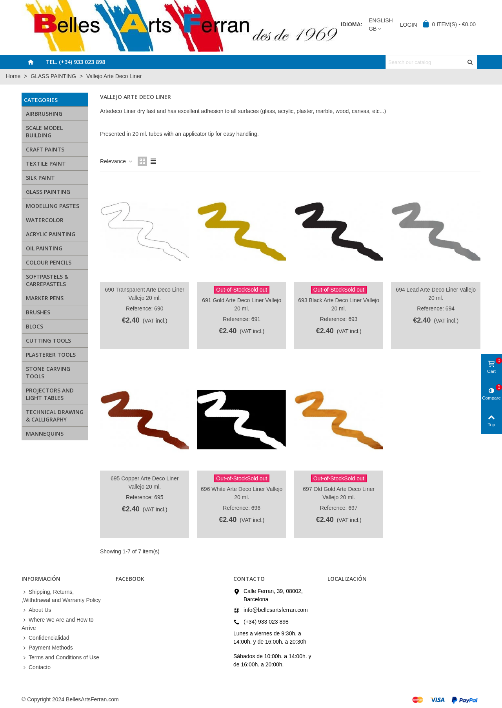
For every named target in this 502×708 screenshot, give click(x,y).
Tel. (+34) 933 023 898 (75, 62)
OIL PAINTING (44, 248)
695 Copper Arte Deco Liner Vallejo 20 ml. (145, 482)
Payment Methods (47, 648)
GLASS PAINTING (48, 191)
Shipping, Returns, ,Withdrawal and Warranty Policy (61, 595)
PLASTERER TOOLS (51, 354)
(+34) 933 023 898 (266, 622)
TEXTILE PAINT (46, 163)
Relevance (116, 161)
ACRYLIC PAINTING (50, 234)
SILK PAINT (40, 177)
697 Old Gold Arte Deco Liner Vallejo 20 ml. (339, 493)
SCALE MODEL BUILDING (44, 131)
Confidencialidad (45, 638)
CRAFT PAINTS (45, 149)
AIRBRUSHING (44, 113)
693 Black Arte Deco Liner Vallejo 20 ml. (338, 304)
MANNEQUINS (45, 433)
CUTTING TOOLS (48, 340)
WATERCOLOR (45, 220)
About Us (36, 610)
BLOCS (34, 326)
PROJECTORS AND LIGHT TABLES (50, 394)
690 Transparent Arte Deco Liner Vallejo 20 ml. (144, 293)
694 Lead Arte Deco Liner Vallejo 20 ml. (436, 293)
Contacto (36, 667)
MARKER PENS (45, 298)
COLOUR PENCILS (48, 262)
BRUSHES (38, 312)
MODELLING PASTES (52, 206)
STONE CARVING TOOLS (48, 372)
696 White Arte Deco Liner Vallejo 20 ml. (241, 493)
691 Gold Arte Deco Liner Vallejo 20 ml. (241, 304)
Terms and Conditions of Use (60, 657)
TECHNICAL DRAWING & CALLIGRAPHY (55, 415)
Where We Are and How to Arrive (57, 623)
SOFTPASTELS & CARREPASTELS (47, 280)
